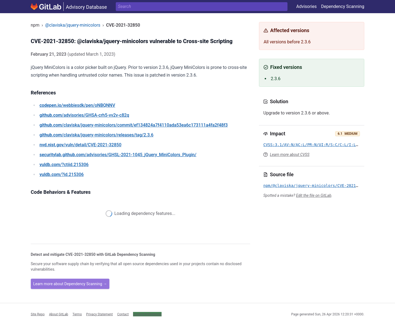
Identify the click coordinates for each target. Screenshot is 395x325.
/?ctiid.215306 (64, 164)
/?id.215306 (62, 174)
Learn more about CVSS (289, 154)
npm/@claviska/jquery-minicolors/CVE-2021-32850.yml (321, 185)
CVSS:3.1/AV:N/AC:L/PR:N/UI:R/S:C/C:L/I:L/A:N (314, 144)
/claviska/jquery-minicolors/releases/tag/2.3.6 (96, 135)
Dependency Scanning (342, 6)
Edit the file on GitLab (313, 195)
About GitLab (58, 314)
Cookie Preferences (147, 314)
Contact (123, 314)
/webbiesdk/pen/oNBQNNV (77, 105)
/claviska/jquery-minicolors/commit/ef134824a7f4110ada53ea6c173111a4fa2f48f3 (134, 125)
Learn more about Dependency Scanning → (70, 284)
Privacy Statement (99, 314)
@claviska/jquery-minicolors (72, 25)
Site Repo (38, 314)
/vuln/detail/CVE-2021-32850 (80, 144)
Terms (77, 314)
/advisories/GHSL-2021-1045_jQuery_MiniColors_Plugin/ (118, 154)
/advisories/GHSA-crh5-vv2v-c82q (84, 115)
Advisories (306, 6)
